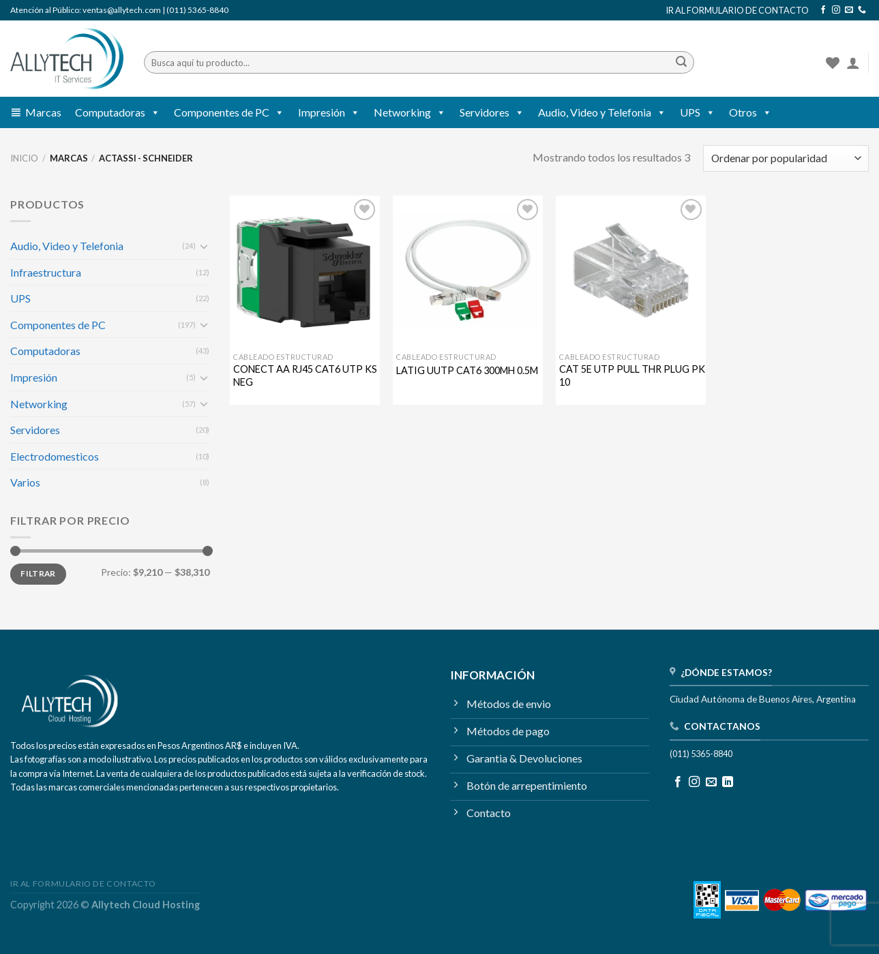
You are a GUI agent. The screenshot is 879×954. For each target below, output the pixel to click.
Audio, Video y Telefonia (602, 112)
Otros (750, 112)
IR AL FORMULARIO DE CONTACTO (737, 10)
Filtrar (38, 573)
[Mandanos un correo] (849, 10)
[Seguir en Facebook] (823, 10)
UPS (697, 112)
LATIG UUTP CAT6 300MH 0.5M (467, 370)
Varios (25, 482)
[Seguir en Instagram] (836, 10)
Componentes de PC (229, 112)
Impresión (329, 112)
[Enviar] (681, 62)
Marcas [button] (43, 112)
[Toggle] (204, 246)
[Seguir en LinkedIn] (727, 782)
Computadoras (117, 112)
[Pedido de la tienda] (786, 158)
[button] (152, 112)
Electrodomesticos (54, 456)
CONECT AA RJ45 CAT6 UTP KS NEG (305, 375)
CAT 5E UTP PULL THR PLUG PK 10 (632, 375)
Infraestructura (45, 272)
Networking (410, 112)
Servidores (492, 112)
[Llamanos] (862, 10)
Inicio (24, 158)
